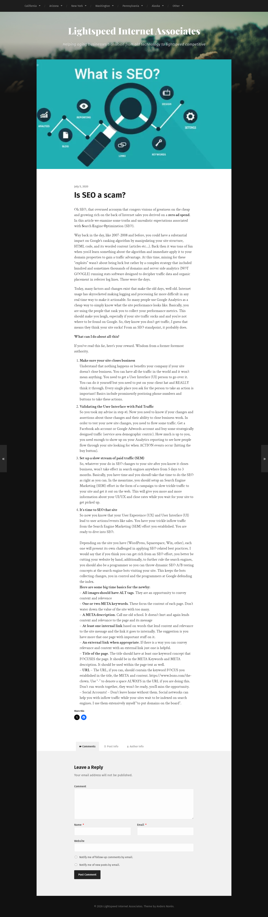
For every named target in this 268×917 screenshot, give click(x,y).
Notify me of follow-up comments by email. (106, 857)
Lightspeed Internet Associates (134, 31)
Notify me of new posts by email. (99, 864)
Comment (80, 786)
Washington (102, 6)
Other (176, 6)
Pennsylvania (131, 6)
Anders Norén (165, 906)
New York (77, 6)
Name (79, 824)
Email (141, 824)
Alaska (156, 6)
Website (79, 841)
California (31, 6)
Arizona (54, 6)
